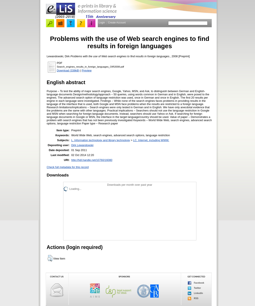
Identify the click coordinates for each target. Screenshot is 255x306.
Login (102, 22)
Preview (87, 70)
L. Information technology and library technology (100, 140)
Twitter (194, 288)
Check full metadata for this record (68, 167)
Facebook (196, 283)
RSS (193, 298)
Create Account (117, 22)
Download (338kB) (68, 70)
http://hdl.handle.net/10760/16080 (91, 160)
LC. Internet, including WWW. (151, 140)
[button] (49, 258)
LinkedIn (195, 293)
